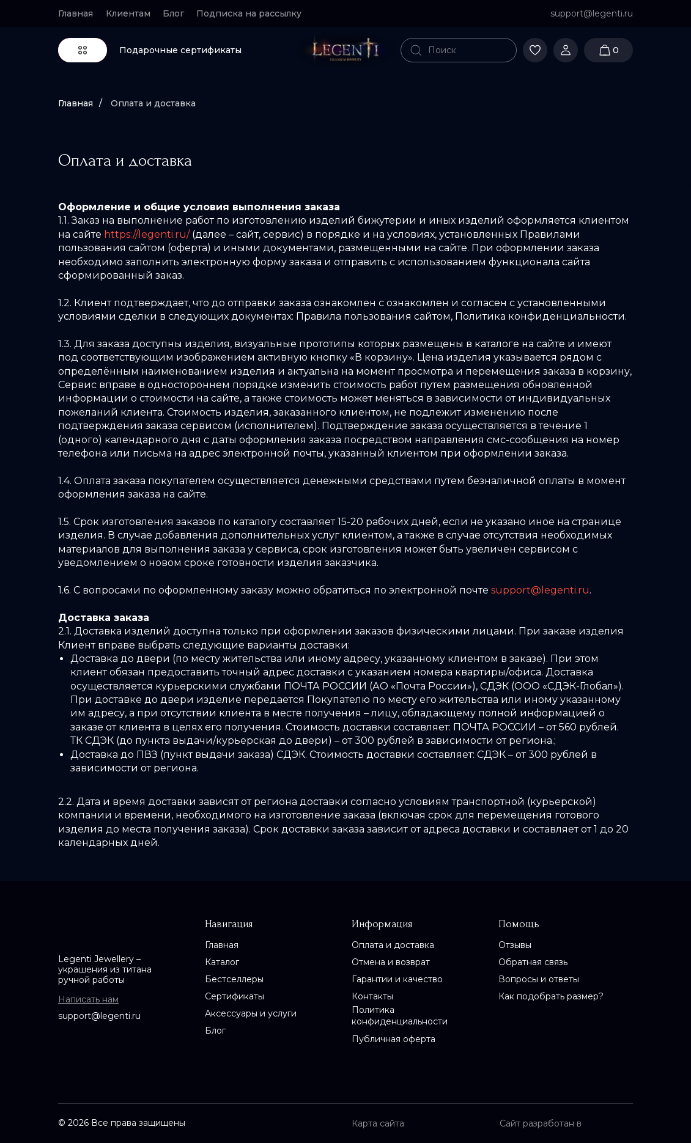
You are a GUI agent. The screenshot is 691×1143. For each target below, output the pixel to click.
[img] (345, 50)
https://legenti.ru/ (147, 234)
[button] (254, 13)
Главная (75, 103)
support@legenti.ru (540, 590)
